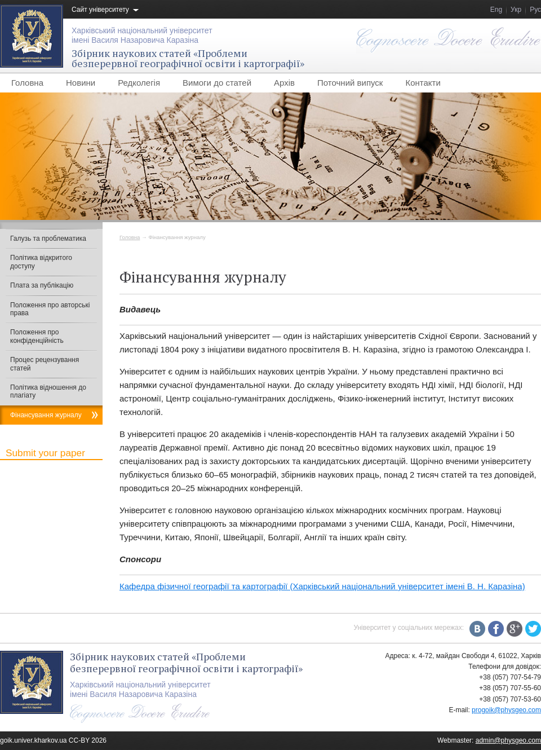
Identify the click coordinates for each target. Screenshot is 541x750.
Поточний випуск (350, 82)
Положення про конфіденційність (37, 336)
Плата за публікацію (41, 285)
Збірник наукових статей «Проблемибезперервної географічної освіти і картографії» (188, 58)
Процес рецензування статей (44, 364)
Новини (80, 82)
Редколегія (139, 82)
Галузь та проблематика (48, 238)
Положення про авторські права (50, 309)
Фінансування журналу (46, 415)
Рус (535, 10)
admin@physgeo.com (508, 740)
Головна (27, 82)
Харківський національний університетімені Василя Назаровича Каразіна (142, 35)
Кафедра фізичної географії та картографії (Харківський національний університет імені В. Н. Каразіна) (322, 586)
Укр (516, 10)
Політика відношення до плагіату (48, 391)
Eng (496, 10)
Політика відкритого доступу (41, 262)
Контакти (422, 82)
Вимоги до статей (217, 82)
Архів (284, 82)
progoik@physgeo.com (506, 710)
